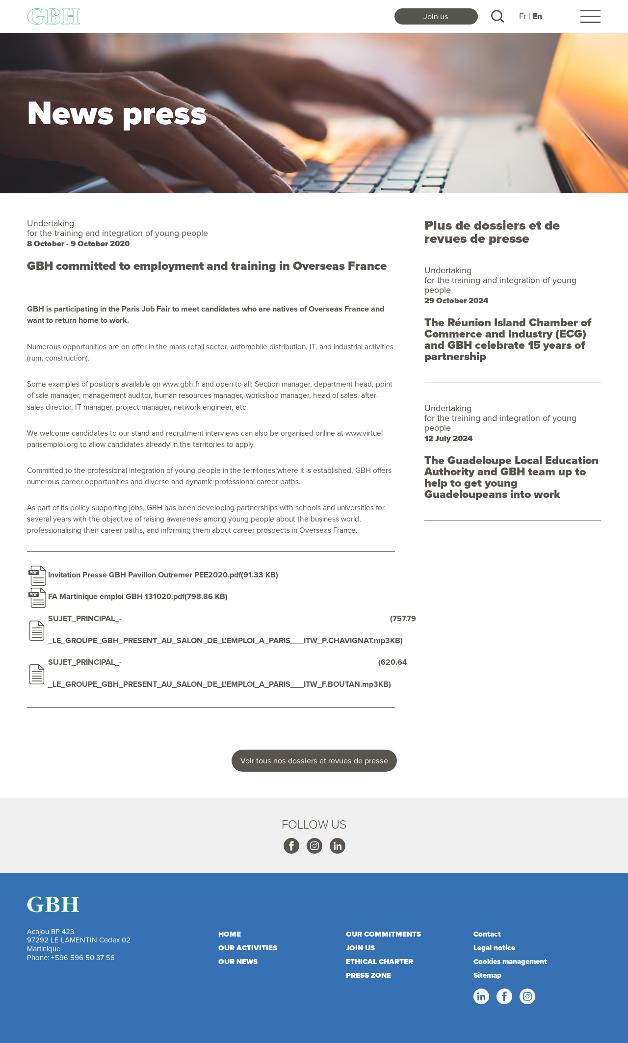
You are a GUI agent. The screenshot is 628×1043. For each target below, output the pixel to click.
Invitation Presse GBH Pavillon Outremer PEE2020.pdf (144, 574)
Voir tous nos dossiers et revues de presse (314, 760)
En (537, 16)
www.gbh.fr (181, 383)
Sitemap (487, 975)
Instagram (314, 846)
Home (229, 934)
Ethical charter (379, 961)
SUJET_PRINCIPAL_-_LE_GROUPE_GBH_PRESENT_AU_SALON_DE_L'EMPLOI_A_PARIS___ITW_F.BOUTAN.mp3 (213, 673)
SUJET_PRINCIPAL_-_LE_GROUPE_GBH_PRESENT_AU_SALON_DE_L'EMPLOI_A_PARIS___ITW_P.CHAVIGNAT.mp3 (219, 629)
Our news (238, 961)
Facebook (291, 846)
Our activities (247, 947)
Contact (487, 934)
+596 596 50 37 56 (83, 957)
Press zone (368, 975)
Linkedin (337, 846)
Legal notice (494, 947)
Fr (522, 16)
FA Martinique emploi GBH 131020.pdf (116, 596)
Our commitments (383, 934)
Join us (435, 16)
